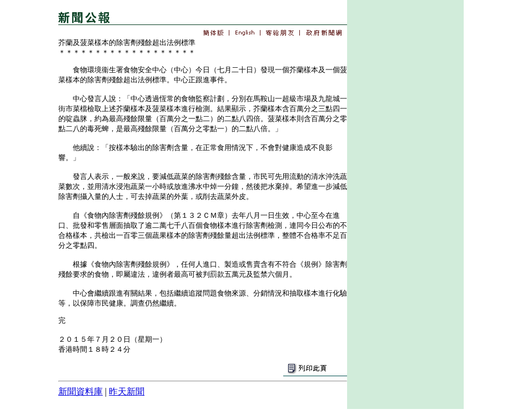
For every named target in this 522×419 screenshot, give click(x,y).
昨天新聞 (126, 391)
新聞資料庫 (80, 391)
